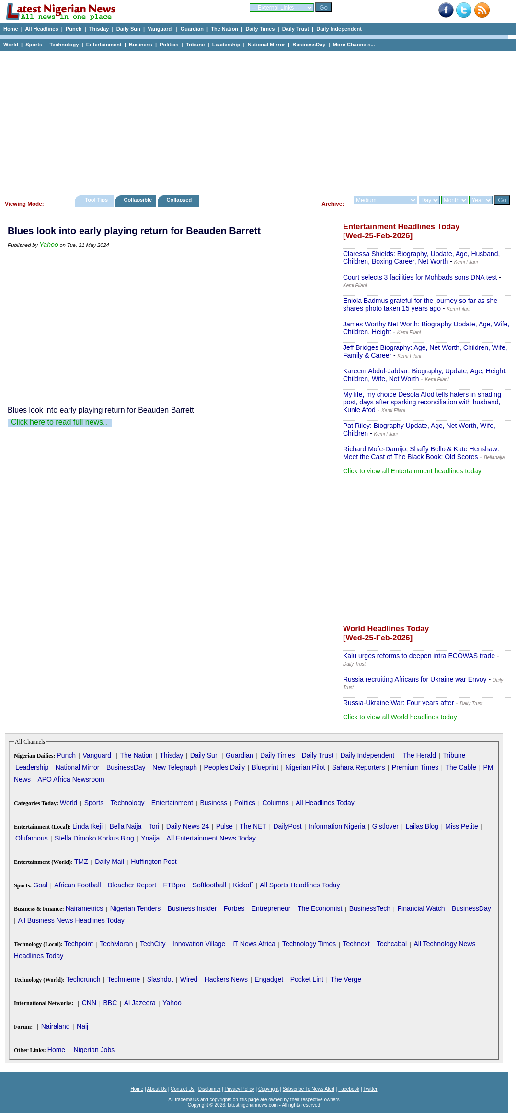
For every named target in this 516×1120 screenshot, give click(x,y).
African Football (77, 885)
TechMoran (116, 944)
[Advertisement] (254, 121)
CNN (89, 1003)
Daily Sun (128, 29)
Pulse (224, 826)
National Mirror (266, 44)
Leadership (226, 44)
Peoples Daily (224, 767)
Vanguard (160, 29)
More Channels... (354, 44)
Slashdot (160, 979)
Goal (40, 885)
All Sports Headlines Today (300, 885)
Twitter (370, 1089)
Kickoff (243, 885)
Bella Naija (125, 826)
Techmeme (123, 979)
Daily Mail (109, 861)
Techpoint (78, 944)
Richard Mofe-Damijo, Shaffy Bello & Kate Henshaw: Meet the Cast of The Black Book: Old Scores (421, 452)
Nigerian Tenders (135, 908)
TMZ (81, 861)
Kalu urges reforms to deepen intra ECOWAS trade (419, 656)
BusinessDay (308, 44)
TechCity (153, 944)
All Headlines (41, 29)
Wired (189, 979)
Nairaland (55, 1026)
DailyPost (288, 826)
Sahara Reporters (358, 767)
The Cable (460, 767)
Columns (275, 802)
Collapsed (180, 199)
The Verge (345, 979)
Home (10, 29)
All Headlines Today (325, 802)
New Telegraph (174, 767)
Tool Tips (96, 199)
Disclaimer (209, 1089)
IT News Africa (253, 944)
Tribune (195, 44)
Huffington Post (153, 861)
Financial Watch (421, 908)
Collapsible (137, 199)
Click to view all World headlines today (400, 717)
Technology (64, 44)
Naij (82, 1026)
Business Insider (192, 908)
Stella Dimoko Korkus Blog (94, 838)
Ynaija (150, 838)
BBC (110, 1003)
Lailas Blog (421, 826)
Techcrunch (83, 979)
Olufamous (31, 838)
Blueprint (265, 767)
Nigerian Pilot (305, 767)
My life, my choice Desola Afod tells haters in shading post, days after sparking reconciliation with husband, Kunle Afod (422, 402)
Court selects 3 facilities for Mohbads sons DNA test (420, 277)
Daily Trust (295, 29)
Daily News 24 (187, 826)
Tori (154, 826)
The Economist (320, 908)
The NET (253, 826)
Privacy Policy (239, 1089)
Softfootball (209, 885)
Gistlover (385, 826)
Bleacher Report (132, 885)
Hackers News (226, 979)
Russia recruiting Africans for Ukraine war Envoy (415, 679)
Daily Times (260, 29)
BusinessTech (369, 908)
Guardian (192, 29)
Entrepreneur (271, 908)
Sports (33, 44)
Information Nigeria (337, 826)
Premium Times (415, 767)
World (10, 44)
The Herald (419, 755)
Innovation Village (198, 944)
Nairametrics (84, 908)
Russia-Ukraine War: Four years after (398, 702)
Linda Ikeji (87, 826)
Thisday (99, 29)
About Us (157, 1089)
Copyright (268, 1089)
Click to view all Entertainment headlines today (412, 471)
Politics (169, 44)
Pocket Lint (306, 979)
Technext (356, 944)
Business (140, 44)
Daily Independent (339, 29)
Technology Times (309, 944)
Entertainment (104, 44)
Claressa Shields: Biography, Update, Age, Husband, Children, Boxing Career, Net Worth (421, 257)
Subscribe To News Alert (308, 1089)
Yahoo (48, 244)
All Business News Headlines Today (71, 920)
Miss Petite (461, 826)
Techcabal (392, 944)
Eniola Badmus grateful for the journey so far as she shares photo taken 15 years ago (420, 304)
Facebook (348, 1089)
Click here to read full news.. (59, 422)
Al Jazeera (140, 1003)
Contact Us (182, 1089)
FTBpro (174, 885)
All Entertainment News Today (211, 838)
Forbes (234, 908)
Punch (74, 29)
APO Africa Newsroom (70, 779)
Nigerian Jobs (94, 1049)
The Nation (224, 29)
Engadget (268, 979)
